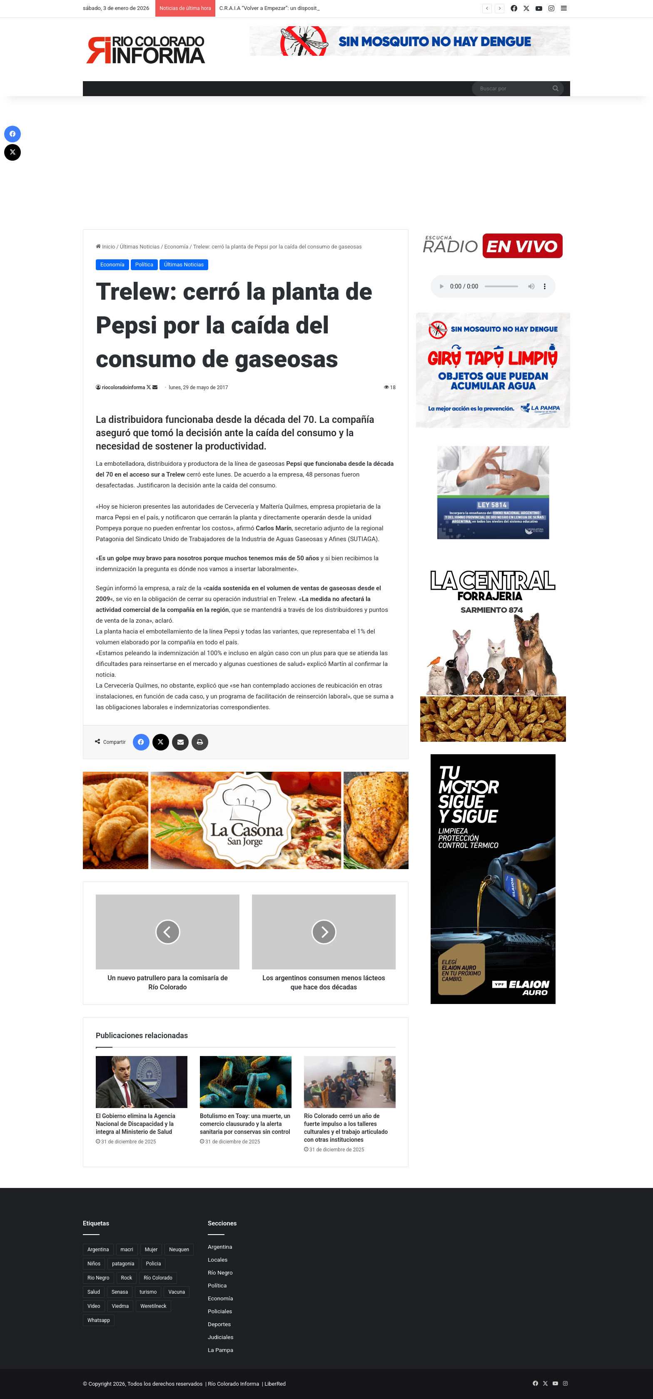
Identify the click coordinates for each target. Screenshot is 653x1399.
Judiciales (221, 1337)
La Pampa (220, 1350)
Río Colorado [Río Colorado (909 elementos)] (158, 1278)
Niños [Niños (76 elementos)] (93, 1264)
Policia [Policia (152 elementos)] (153, 1264)
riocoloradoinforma (123, 387)
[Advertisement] (326, 167)
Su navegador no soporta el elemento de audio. (493, 286)
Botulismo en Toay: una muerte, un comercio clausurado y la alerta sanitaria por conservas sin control (245, 1124)
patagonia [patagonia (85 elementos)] (123, 1264)
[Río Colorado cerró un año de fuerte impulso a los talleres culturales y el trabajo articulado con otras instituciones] (350, 1082)
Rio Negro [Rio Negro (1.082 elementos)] (98, 1278)
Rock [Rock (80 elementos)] (126, 1278)
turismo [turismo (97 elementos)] (148, 1292)
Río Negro (220, 1272)
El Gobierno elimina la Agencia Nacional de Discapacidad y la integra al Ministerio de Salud (135, 1124)
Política (144, 264)
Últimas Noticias (140, 247)
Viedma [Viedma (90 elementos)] (120, 1306)
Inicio (105, 247)
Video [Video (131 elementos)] (93, 1306)
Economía (176, 247)
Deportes (219, 1324)
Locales (217, 1259)
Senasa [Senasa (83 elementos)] (120, 1292)
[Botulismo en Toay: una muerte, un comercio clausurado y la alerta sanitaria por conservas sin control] (246, 1082)
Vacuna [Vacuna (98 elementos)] (176, 1292)
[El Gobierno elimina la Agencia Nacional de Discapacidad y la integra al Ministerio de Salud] (141, 1082)
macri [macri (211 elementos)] (127, 1249)
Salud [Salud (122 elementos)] (93, 1292)
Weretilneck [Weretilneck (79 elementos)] (153, 1306)
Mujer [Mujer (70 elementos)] (151, 1249)
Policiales (220, 1311)
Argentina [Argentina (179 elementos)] (98, 1249)
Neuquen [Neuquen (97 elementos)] (179, 1249)
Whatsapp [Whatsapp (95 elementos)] (98, 1320)
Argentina (220, 1246)
